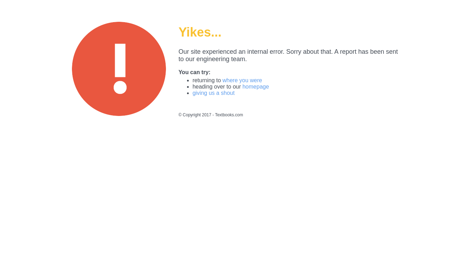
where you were (242, 80)
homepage (255, 87)
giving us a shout (214, 93)
